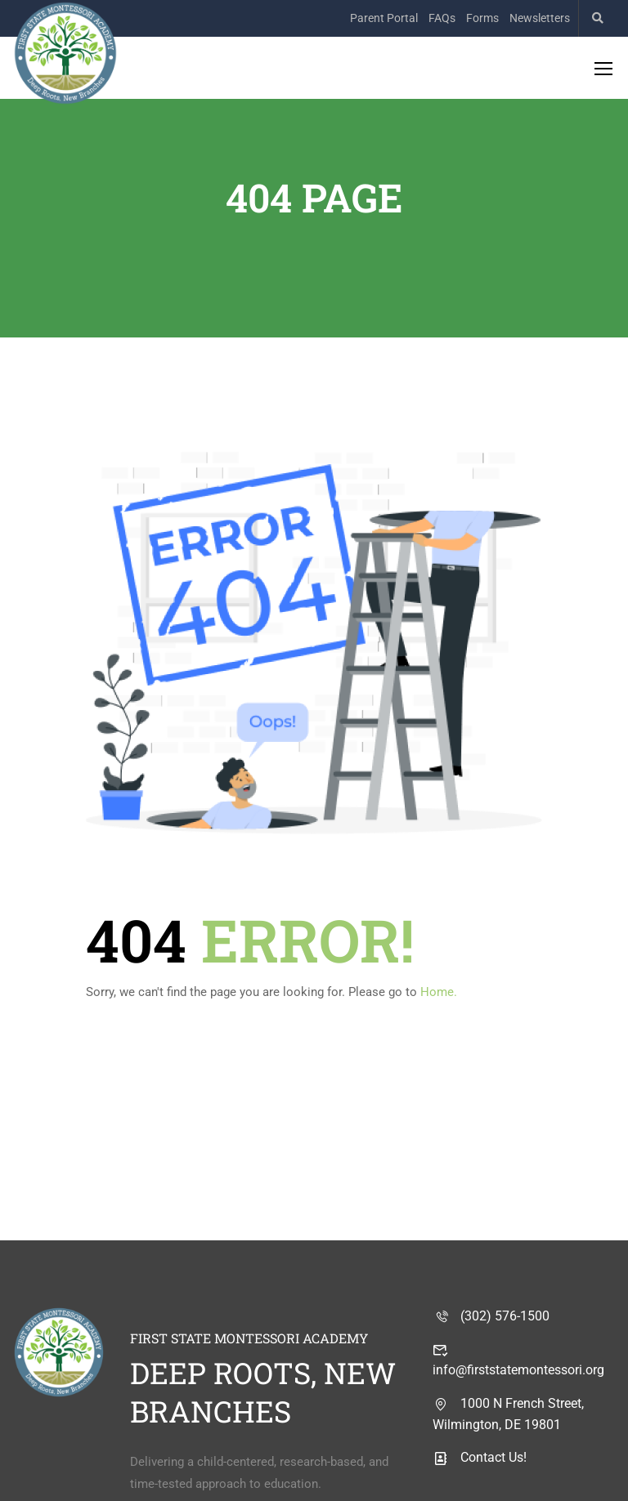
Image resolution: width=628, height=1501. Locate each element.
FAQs (441, 18)
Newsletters (539, 18)
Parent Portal (384, 18)
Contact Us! (480, 1457)
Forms (482, 18)
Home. (438, 992)
